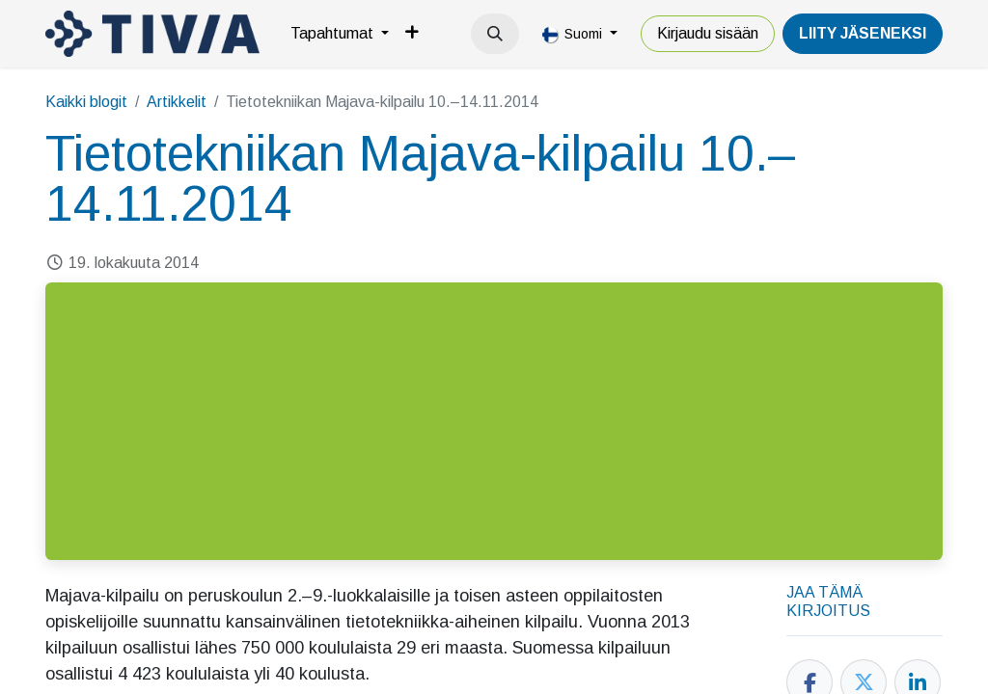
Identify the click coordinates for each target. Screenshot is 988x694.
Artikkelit (176, 101)
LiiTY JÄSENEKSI (862, 33)
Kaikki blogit (86, 101)
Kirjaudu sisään (707, 33)
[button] (495, 33)
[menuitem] (340, 33)
